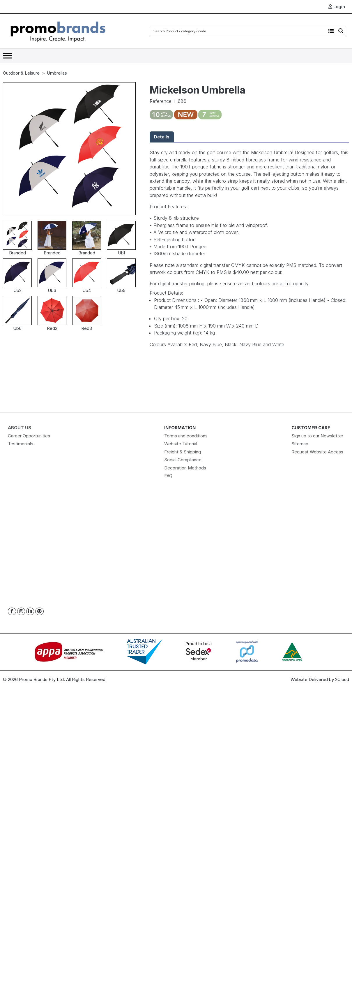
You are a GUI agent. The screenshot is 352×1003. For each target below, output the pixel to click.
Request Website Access (317, 452)
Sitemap (299, 443)
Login (336, 6)
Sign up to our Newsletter (317, 436)
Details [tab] (161, 137)
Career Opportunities (29, 436)
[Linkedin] (30, 611)
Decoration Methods (185, 468)
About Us (19, 427)
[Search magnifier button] (341, 31)
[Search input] (238, 31)
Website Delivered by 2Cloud (320, 679)
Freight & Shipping (182, 452)
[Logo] (58, 30)
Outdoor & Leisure (21, 73)
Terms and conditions (186, 436)
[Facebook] (12, 611)
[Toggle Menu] (7, 55)
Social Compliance (182, 459)
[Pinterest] (39, 611)
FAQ (168, 475)
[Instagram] (21, 611)
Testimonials (20, 443)
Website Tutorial (180, 443)
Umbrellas (57, 73)
